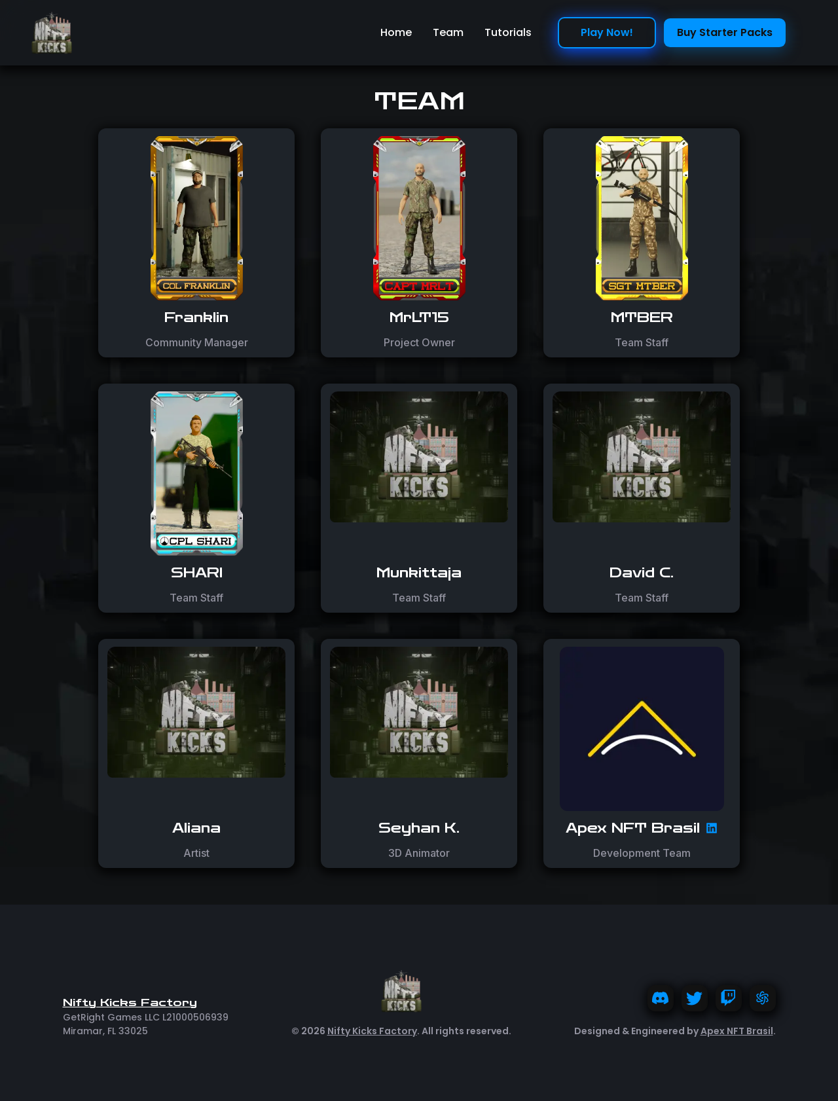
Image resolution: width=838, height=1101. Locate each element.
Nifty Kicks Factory (372, 1031)
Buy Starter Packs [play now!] (725, 32)
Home (396, 32)
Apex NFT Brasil (737, 1031)
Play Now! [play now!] (607, 32)
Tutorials (508, 32)
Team (448, 32)
